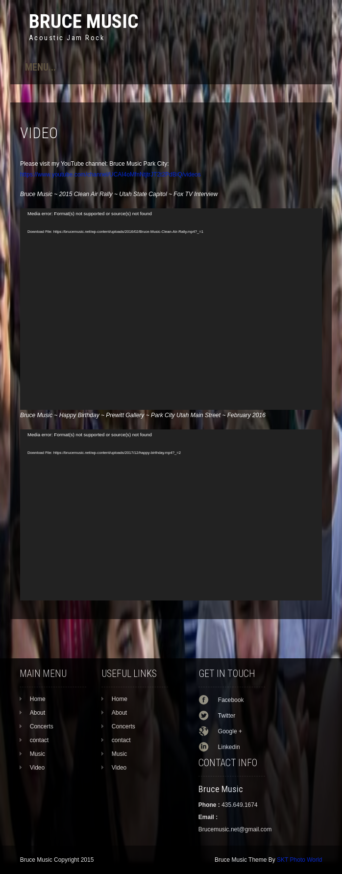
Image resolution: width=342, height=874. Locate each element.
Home (38, 699)
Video (37, 767)
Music (37, 753)
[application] (171, 309)
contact (39, 740)
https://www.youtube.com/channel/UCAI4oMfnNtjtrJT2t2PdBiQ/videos (110, 174)
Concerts (41, 726)
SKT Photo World (299, 859)
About (37, 712)
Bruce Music (84, 21)
